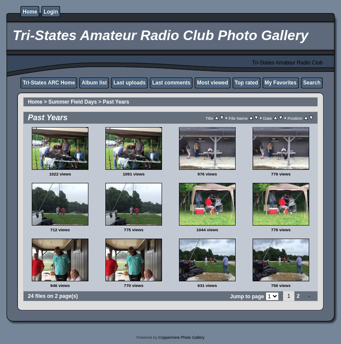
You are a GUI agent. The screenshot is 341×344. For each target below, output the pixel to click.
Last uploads (129, 83)
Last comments (171, 83)
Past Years (116, 102)
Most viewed (212, 83)
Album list (94, 83)
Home (30, 12)
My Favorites (281, 83)
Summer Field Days (72, 102)
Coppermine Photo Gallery (181, 337)
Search (312, 83)
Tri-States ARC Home (49, 83)
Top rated (246, 83)
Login (51, 12)
